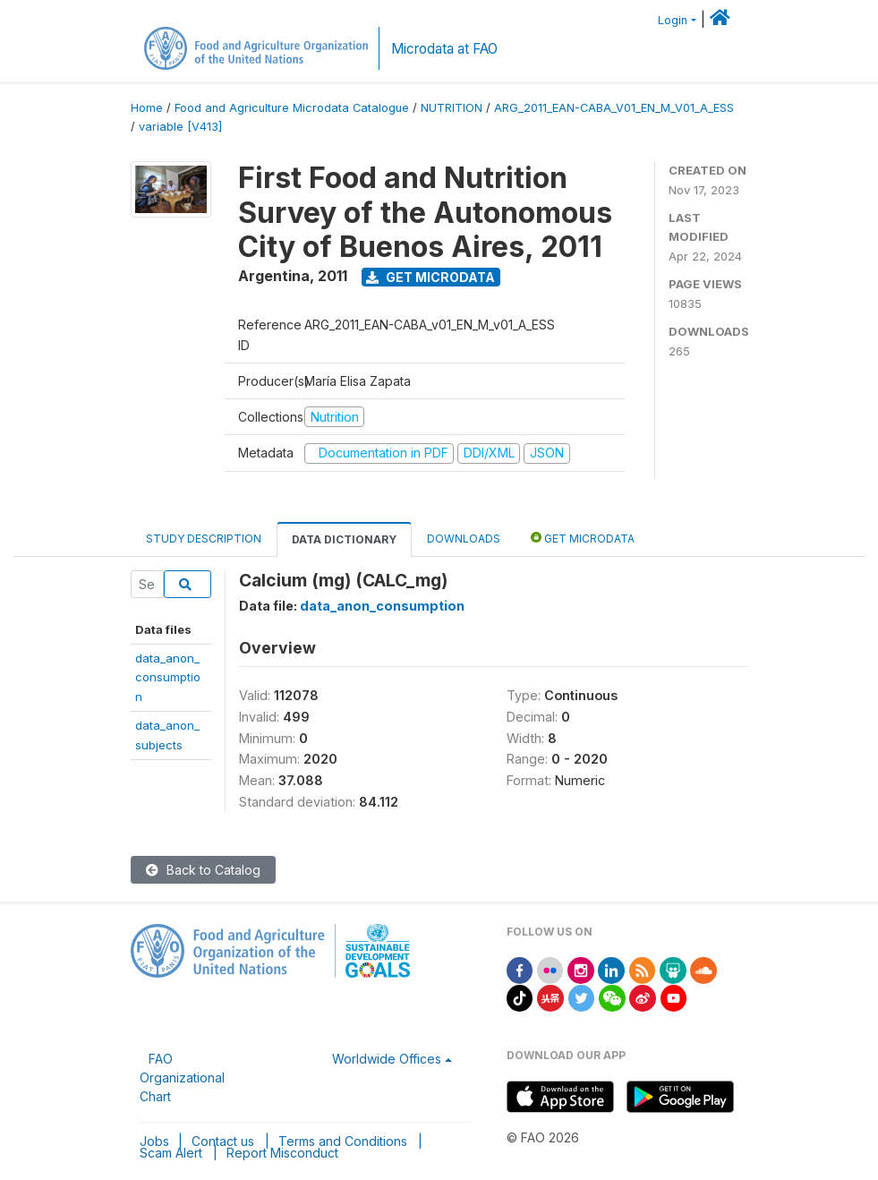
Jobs (154, 1141)
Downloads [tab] (463, 538)
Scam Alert (171, 1152)
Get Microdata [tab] (583, 537)
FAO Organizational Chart (182, 1077)
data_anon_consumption (167, 677)
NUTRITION (451, 108)
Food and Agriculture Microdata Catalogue (292, 108)
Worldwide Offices (386, 1058)
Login (672, 20)
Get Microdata (430, 277)
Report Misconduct (282, 1152)
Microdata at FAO (444, 48)
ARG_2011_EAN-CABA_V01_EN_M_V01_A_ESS (614, 108)
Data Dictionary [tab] (344, 539)
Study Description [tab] (203, 538)
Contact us (223, 1141)
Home (147, 108)
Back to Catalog (203, 869)
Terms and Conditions (342, 1141)
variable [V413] (180, 126)
